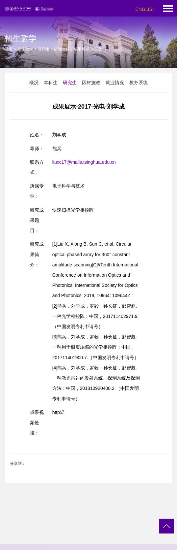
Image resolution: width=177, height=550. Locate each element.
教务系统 (138, 82)
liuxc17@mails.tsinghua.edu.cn (84, 162)
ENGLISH (146, 9)
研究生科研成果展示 (71, 49)
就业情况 (115, 82)
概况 (33, 82)
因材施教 (91, 82)
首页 (9, 49)
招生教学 (25, 49)
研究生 (43, 49)
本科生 (51, 82)
